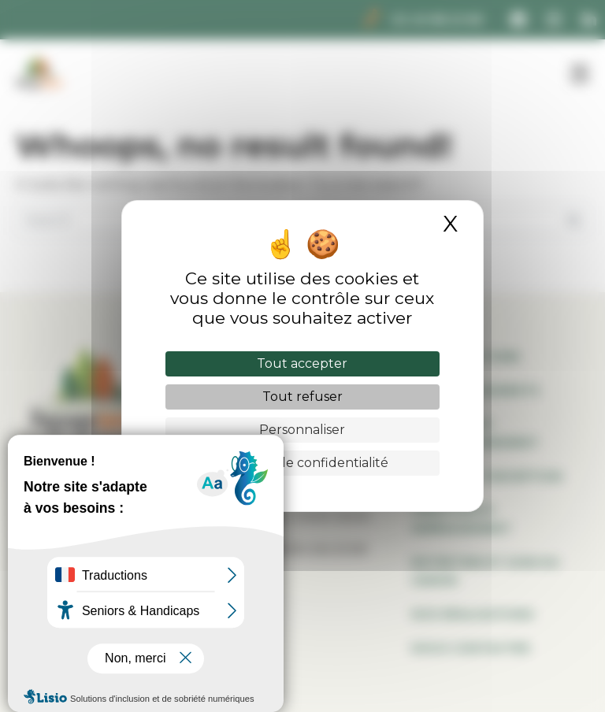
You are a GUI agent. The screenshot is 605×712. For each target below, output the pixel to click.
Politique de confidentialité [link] (302, 462)
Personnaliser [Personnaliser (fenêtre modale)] (302, 429)
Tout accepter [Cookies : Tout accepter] (302, 363)
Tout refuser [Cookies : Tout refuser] (302, 396)
